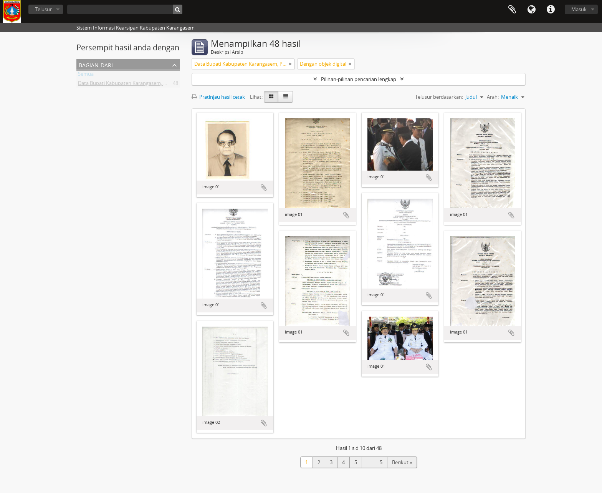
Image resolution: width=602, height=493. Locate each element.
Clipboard (512, 9)
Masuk (579, 9)
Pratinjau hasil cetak (218, 96)
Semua (86, 75)
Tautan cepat (550, 9)
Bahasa (531, 9)
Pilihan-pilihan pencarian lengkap (358, 79)
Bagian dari (96, 64)
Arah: (493, 96)
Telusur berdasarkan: (439, 96)
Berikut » (402, 462)
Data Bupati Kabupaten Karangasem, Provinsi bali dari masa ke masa (156, 84)
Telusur (43, 9)
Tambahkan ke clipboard (264, 187)
